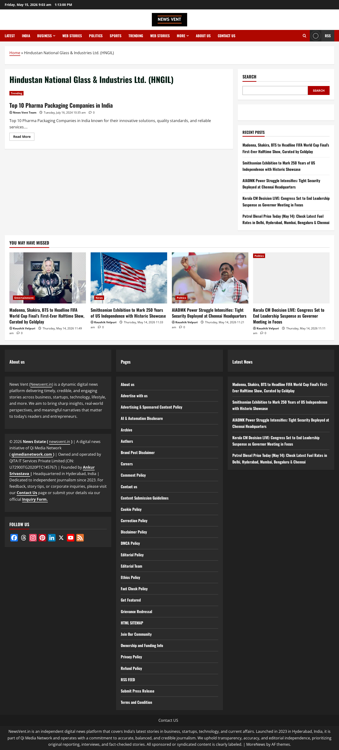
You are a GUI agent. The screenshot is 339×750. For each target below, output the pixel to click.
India (26, 35)
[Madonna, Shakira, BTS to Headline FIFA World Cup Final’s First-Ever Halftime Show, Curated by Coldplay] (47, 277)
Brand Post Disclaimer (138, 452)
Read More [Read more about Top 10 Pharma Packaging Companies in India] (23, 137)
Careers (127, 464)
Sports (115, 35)
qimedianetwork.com (32, 454)
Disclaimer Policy (134, 532)
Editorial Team (131, 566)
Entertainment (24, 297)
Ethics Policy (130, 577)
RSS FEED (128, 679)
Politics (96, 35)
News (99, 297)
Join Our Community (136, 634)
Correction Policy (134, 520)
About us (203, 35)
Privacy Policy (131, 657)
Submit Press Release (137, 691)
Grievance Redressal (136, 611)
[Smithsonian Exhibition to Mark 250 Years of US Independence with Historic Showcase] (129, 277)
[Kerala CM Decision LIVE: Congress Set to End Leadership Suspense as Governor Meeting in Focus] (291, 277)
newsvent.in (59, 441)
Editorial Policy (132, 554)
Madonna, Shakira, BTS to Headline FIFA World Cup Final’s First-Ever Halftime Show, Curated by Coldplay (46, 316)
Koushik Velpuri (24, 328)
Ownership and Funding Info (142, 645)
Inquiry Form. (35, 499)
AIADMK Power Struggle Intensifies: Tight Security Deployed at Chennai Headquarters (209, 313)
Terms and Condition (136, 702)
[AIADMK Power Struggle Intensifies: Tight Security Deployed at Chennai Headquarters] (210, 277)
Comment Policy (133, 475)
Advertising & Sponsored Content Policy (151, 407)
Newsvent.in (41, 384)
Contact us (226, 35)
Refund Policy (131, 668)
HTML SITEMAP (132, 623)
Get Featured (131, 600)
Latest (10, 35)
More (181, 35)
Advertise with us (134, 395)
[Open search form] (304, 35)
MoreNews (255, 744)
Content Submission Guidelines (145, 498)
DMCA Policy (130, 543)
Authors (127, 441)
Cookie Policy (131, 509)
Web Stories (72, 35)
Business (44, 35)
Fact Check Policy (134, 588)
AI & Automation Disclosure (142, 418)
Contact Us (27, 492)
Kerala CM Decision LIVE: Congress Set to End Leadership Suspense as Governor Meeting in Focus (288, 316)
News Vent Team (24, 113)
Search (249, 77)
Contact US (168, 720)
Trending (136, 35)
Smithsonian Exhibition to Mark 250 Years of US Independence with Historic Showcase (128, 313)
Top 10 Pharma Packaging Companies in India (61, 105)
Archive (126, 430)
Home (14, 52)
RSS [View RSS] (320, 35)
